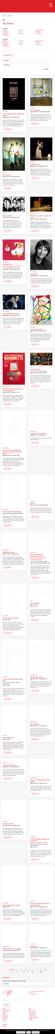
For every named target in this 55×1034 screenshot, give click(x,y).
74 (12, 971)
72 (41, 969)
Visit (4, 1021)
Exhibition (5, 32)
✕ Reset (46, 69)
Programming (6, 1010)
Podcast (5, 30)
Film (20, 32)
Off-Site (5, 1012)
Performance (6, 35)
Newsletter (5, 1017)
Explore (4, 1014)
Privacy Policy (32, 1012)
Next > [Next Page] (42, 971)
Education (5, 1016)
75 (16, 971)
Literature (5, 33)
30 (30, 969)
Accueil (5, 15)
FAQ (30, 1008)
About (4, 1008)
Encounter (38, 33)
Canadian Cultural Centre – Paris (9, 7)
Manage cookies (33, 1017)
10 (21, 969)
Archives (5, 1019)
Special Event (39, 30)
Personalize (36, 1032)
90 (28, 971)
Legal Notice (32, 1014)
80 (24, 971)
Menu (50, 6)
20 (25, 969)
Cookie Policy (32, 1016)
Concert (21, 30)
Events (9, 15)
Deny (28, 1032)
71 (37, 969)
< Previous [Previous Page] (12, 969)
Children (37, 32)
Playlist (21, 33)
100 (32, 971)
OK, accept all (21, 1032)
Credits (31, 1019)
